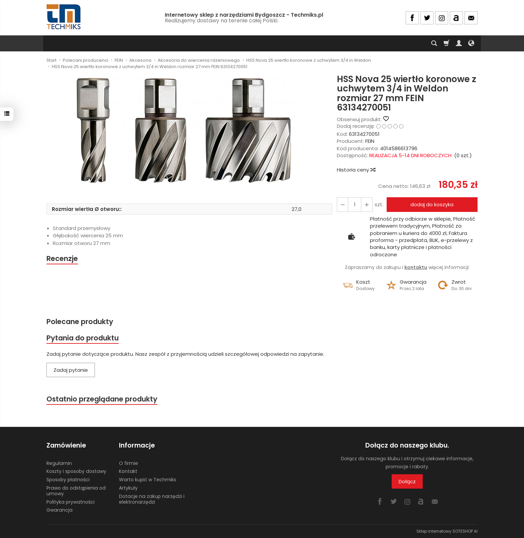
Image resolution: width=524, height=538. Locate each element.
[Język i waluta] (471, 43)
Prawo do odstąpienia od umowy (76, 491)
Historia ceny (356, 169)
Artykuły (128, 488)
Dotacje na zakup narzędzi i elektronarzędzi (151, 499)
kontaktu (415, 267)
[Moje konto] (458, 43)
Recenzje (62, 258)
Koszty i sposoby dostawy (76, 471)
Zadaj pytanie (70, 369)
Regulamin (59, 463)
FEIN (369, 141)
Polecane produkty (79, 321)
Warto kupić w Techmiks (147, 479)
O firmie (128, 463)
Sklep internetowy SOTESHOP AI (447, 531)
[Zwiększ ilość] (342, 204)
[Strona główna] (64, 17)
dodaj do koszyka (431, 204)
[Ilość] (354, 204)
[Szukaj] (434, 43)
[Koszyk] (446, 43)
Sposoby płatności (68, 479)
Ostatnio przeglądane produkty (101, 399)
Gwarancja (59, 510)
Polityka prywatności (70, 501)
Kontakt (128, 471)
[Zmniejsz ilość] (366, 204)
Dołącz (407, 481)
